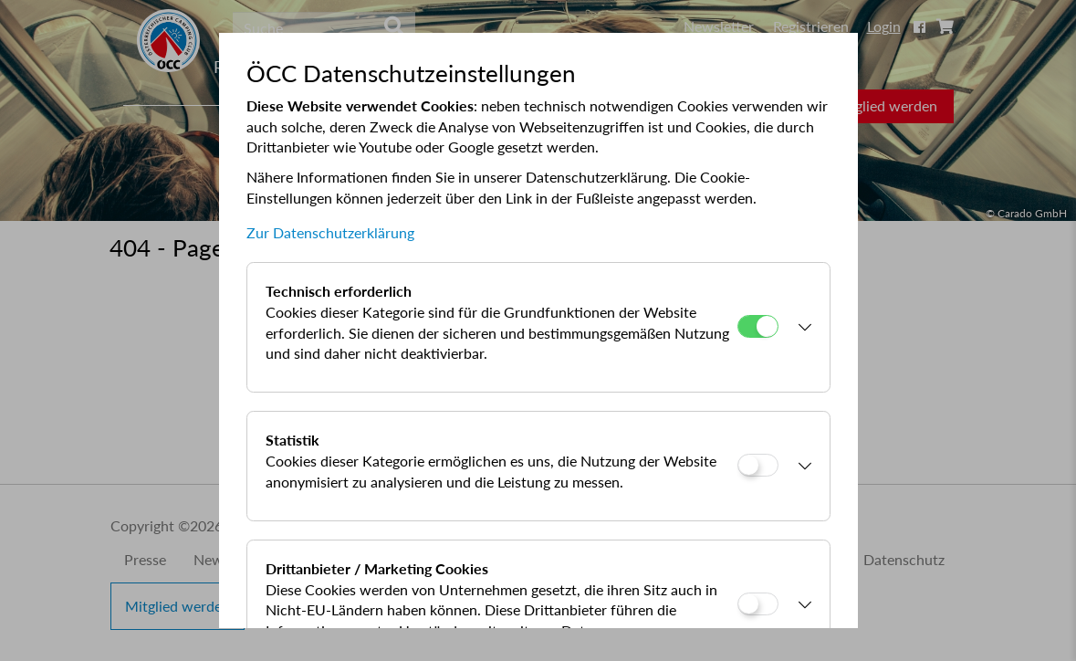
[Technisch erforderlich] (757, 326)
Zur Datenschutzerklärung (330, 232)
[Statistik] (757, 465)
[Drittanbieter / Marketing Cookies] (757, 604)
